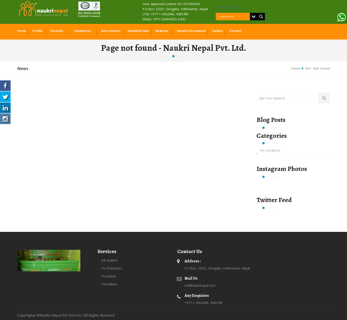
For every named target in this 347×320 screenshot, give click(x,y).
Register (162, 30)
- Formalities (107, 284)
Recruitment (111, 30)
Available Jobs (139, 30)
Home (22, 30)
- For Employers (110, 268)
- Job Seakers (108, 260)
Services (57, 30)
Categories (83, 30)
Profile (38, 30)
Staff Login (235, 7)
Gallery (218, 30)
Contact (235, 30)
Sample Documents (191, 30)
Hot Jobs (221, 7)
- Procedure (107, 276)
